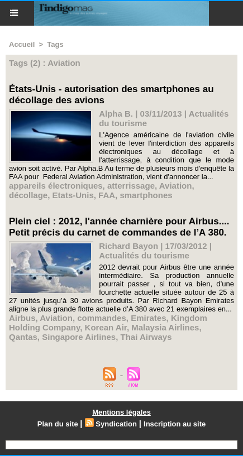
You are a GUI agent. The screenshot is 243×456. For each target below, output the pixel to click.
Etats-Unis (73, 195)
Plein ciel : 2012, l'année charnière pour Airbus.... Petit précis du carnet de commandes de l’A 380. (119, 227)
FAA (106, 195)
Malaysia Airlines (165, 327)
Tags (55, 44)
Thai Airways (146, 337)
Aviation (175, 185)
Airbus (22, 318)
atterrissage (131, 185)
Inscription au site (175, 424)
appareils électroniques (56, 185)
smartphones (146, 195)
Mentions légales (121, 412)
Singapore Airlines (79, 337)
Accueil (22, 44)
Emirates (148, 318)
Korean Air (106, 327)
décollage (28, 195)
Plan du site (57, 424)
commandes (101, 318)
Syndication (116, 424)
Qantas (23, 337)
